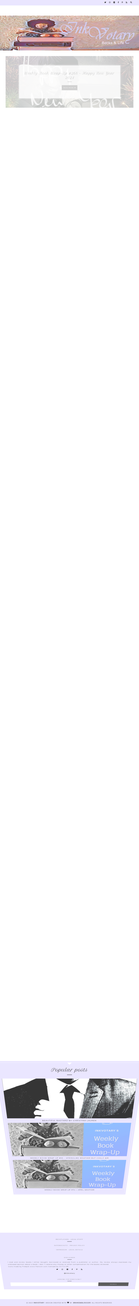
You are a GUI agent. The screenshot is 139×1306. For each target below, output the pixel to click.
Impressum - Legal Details (69, 1261)
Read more (69, 90)
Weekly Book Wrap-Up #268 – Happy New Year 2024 (70, 78)
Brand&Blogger (82, 1303)
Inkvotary (39, 1303)
